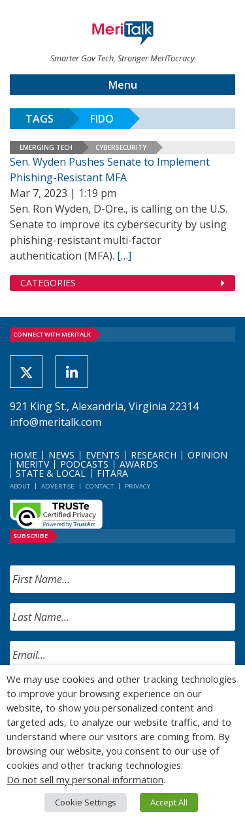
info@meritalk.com (55, 422)
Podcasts (84, 464)
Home (23, 455)
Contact (100, 486)
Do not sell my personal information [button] (85, 779)
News (61, 455)
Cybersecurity (120, 147)
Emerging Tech (46, 147)
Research (153, 455)
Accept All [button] (169, 802)
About (20, 486)
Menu (122, 85)
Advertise (57, 486)
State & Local (51, 473)
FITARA (112, 473)
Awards (139, 464)
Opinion (207, 455)
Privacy (137, 486)
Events (103, 455)
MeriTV (32, 464)
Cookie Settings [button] (85, 802)
